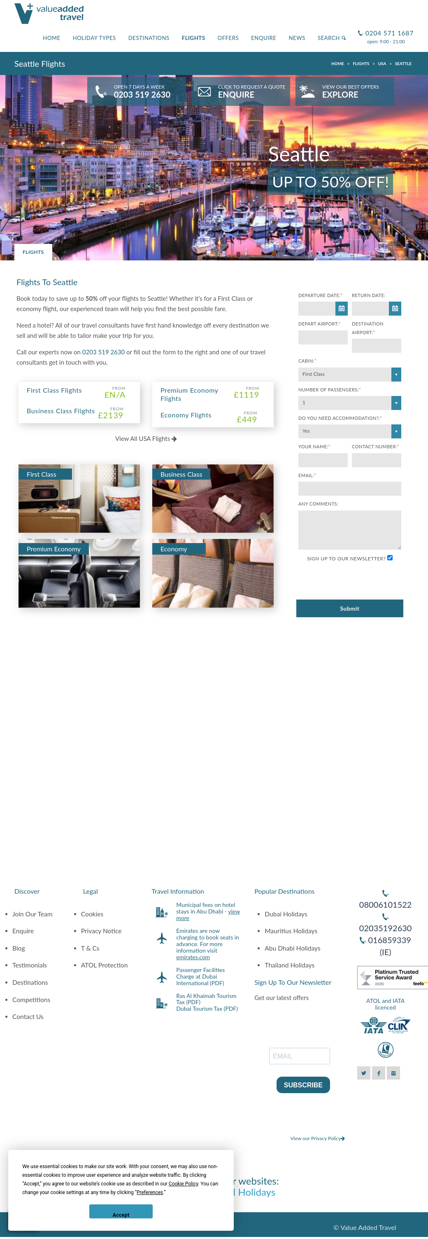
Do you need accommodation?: (340, 418)
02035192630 (385, 928)
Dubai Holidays (286, 914)
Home (51, 38)
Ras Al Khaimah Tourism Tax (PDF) (206, 999)
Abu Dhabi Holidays (292, 948)
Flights (193, 38)
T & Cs (90, 948)
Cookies (92, 914)
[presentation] (360, 581)
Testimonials (29, 965)
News (296, 38)
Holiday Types (94, 38)
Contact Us (28, 1016)
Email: (307, 475)
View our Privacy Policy (318, 1138)
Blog (18, 948)
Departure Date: (320, 295)
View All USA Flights (146, 438)
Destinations (149, 38)
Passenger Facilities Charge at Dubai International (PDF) (200, 976)
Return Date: (369, 295)
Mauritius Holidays (291, 931)
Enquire (263, 38)
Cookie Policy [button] (183, 1184)
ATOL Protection (104, 965)
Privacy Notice (101, 931)
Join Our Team (32, 914)
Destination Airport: (368, 328)
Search (332, 38)
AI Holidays (250, 1192)
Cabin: (307, 360)
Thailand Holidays (289, 965)
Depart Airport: (319, 323)
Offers (228, 38)
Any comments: (318, 503)
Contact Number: (375, 446)
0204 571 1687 (388, 29)
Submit (349, 608)
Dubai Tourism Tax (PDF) (207, 1008)
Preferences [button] (150, 1192)
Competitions (31, 999)
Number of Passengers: (329, 389)
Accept (121, 1215)
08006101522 (385, 904)
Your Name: (314, 446)
